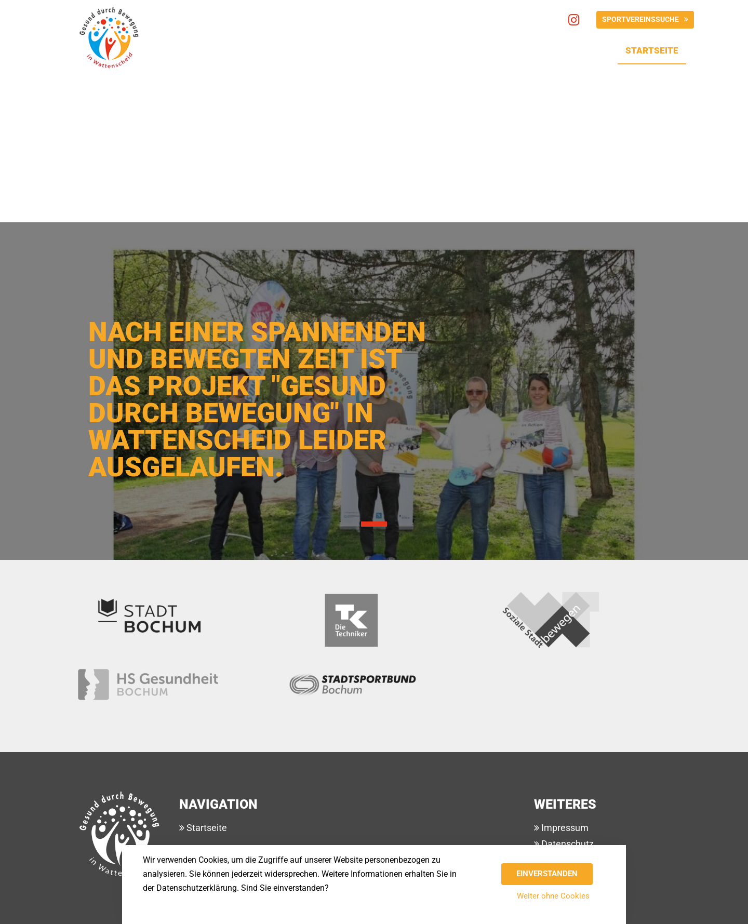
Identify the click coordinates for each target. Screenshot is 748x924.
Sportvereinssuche (640, 19)
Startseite (655, 48)
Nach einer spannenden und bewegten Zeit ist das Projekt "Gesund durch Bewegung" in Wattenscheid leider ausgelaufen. (257, 399)
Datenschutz (566, 843)
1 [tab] (374, 524)
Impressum (564, 827)
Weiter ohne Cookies (553, 896)
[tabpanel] (374, 321)
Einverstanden (547, 873)
